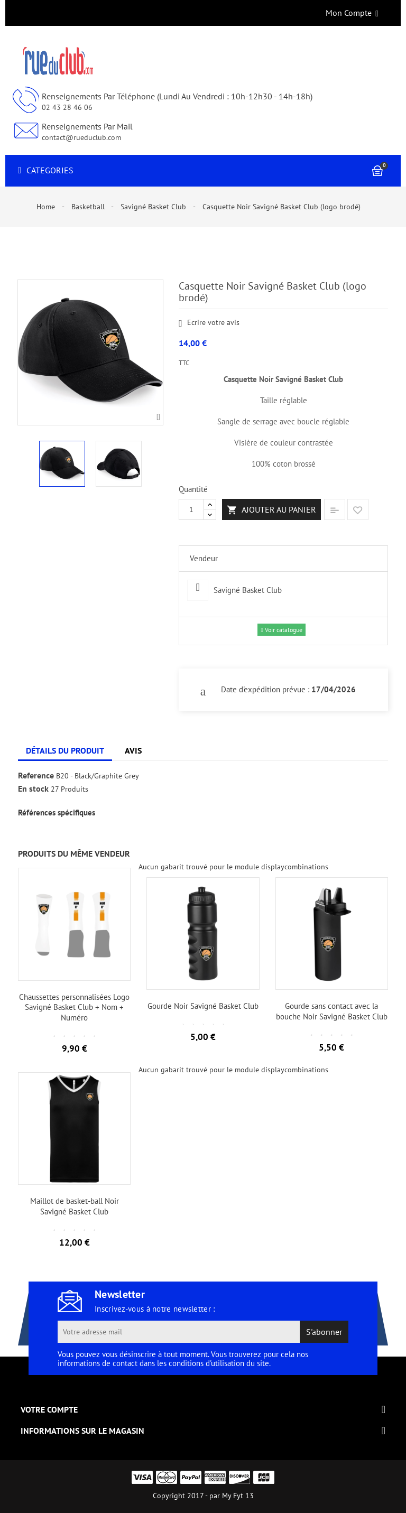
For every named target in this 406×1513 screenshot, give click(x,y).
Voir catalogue (281, 630)
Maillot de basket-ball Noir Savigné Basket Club (74, 1206)
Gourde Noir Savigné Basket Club (203, 1006)
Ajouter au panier (271, 510)
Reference (36, 776)
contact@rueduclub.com (81, 137)
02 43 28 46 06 (67, 107)
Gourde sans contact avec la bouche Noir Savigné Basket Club (331, 1011)
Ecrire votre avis (209, 323)
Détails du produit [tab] (65, 750)
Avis (133, 750)
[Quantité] (191, 509)
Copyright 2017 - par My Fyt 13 (203, 1495)
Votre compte (49, 1409)
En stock (33, 789)
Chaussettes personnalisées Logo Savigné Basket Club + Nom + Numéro (74, 1007)
